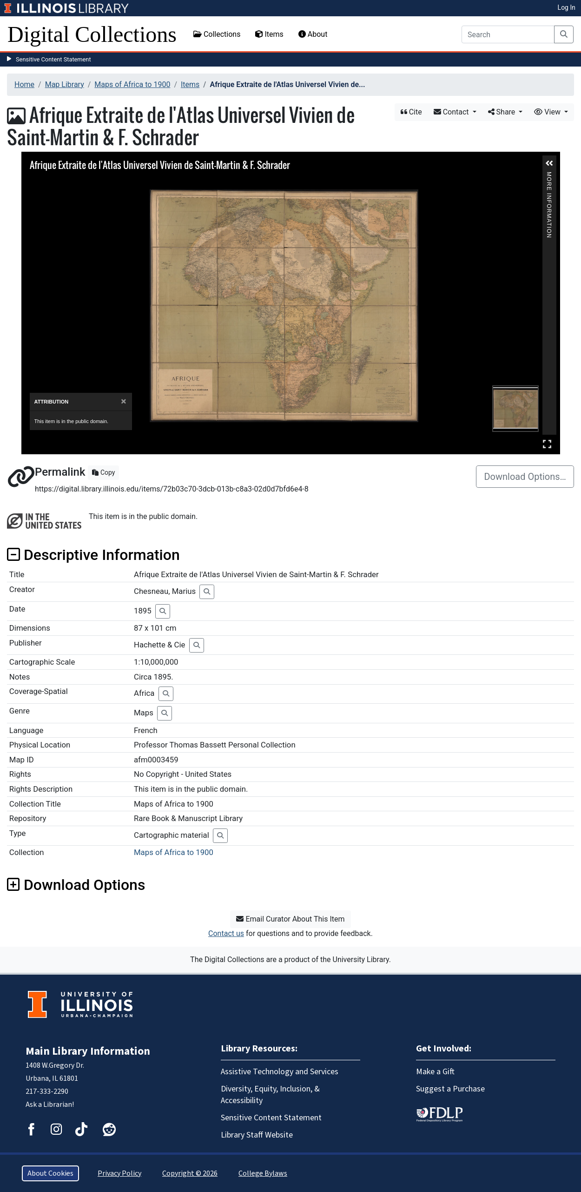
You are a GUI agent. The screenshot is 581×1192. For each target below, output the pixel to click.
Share (502, 112)
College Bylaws (262, 1173)
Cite (411, 112)
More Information (549, 176)
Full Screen (547, 444)
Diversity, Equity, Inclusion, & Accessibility (270, 1094)
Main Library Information (88, 1051)
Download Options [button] (76, 885)
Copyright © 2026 (190, 1173)
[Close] (123, 401)
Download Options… (525, 476)
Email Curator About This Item (290, 919)
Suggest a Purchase (450, 1089)
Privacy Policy (119, 1173)
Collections (217, 34)
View (548, 112)
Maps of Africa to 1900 (132, 84)
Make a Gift (435, 1072)
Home (24, 84)
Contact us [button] (226, 933)
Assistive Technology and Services (279, 1072)
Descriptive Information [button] (93, 555)
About (313, 34)
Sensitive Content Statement (53, 59)
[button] (549, 163)
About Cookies (50, 1173)
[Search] (508, 34)
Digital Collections (92, 34)
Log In (566, 7)
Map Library (64, 84)
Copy (103, 472)
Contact (452, 112)
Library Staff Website (257, 1135)
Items (269, 34)
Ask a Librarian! (50, 1104)
